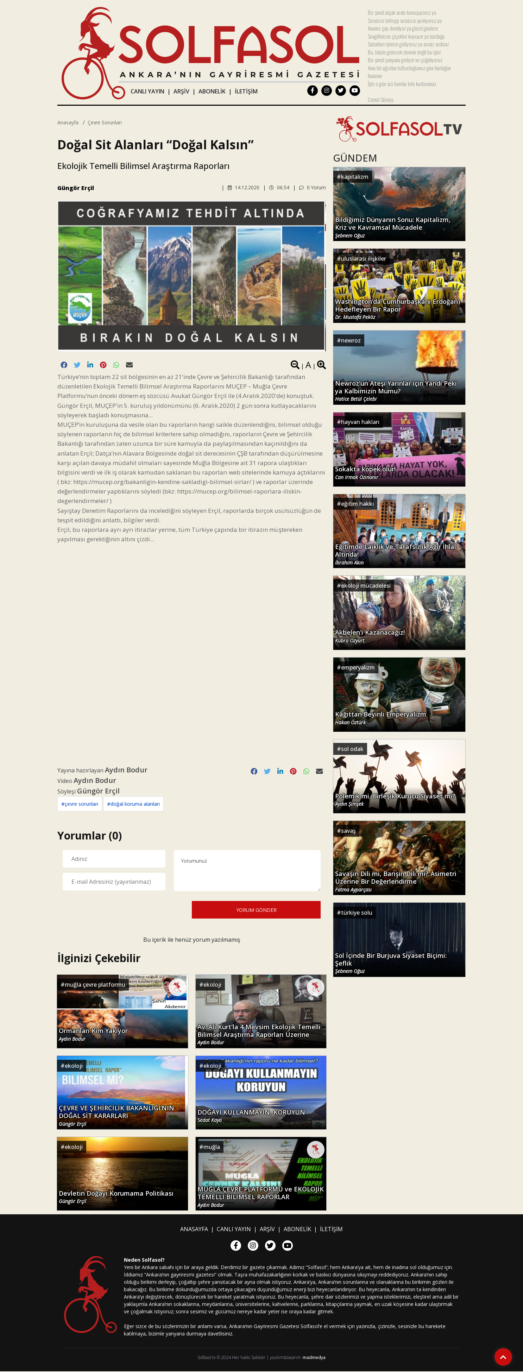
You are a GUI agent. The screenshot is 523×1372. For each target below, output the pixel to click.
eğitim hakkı (357, 504)
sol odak (352, 749)
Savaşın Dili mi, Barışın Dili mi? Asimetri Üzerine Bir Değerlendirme (395, 881)
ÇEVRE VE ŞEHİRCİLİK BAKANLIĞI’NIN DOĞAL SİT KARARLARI (116, 1116)
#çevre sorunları (79, 804)
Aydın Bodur (126, 770)
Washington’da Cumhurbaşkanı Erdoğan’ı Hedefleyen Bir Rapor (398, 308)
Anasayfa (67, 122)
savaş (348, 831)
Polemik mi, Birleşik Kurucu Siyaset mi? (395, 800)
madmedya (314, 1358)
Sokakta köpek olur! (365, 473)
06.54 (279, 187)
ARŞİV (181, 91)
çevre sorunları (105, 122)
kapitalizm (354, 177)
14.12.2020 (243, 187)
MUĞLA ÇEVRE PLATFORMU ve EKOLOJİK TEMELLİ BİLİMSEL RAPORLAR (260, 1197)
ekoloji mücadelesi (366, 585)
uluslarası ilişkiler (363, 258)
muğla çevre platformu (95, 985)
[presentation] (116, 909)
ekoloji (212, 985)
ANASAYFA (194, 1230)
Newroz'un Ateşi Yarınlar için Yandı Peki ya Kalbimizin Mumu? (396, 390)
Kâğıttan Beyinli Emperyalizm (380, 718)
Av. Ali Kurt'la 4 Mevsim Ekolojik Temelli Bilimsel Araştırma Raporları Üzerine (259, 1034)
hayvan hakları (360, 422)
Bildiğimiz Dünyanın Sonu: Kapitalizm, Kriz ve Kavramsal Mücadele (392, 227)
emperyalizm (358, 667)
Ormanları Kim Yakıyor (93, 1035)
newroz (351, 340)
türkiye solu (356, 912)
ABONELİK (212, 91)
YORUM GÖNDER (256, 910)
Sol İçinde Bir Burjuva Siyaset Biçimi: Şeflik (391, 962)
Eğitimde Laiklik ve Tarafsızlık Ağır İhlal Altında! (395, 554)
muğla (211, 1147)
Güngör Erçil (75, 188)
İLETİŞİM (246, 91)
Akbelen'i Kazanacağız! (370, 636)
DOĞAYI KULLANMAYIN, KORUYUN (251, 1116)
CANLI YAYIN (147, 91)
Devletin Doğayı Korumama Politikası (116, 1197)
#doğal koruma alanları (133, 804)
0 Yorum (312, 187)
